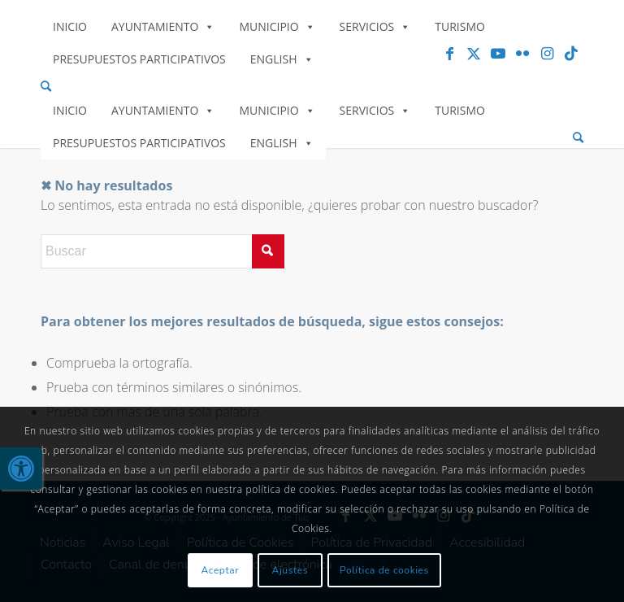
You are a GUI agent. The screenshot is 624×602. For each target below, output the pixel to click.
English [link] (282, 59)
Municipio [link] (276, 26)
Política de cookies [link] (384, 570)
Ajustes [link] (290, 570)
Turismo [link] (460, 26)
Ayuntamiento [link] (162, 26)
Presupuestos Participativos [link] (139, 59)
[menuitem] (312, 87)
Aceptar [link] (221, 570)
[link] (21, 468)
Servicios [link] (375, 26)
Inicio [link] (70, 26)
